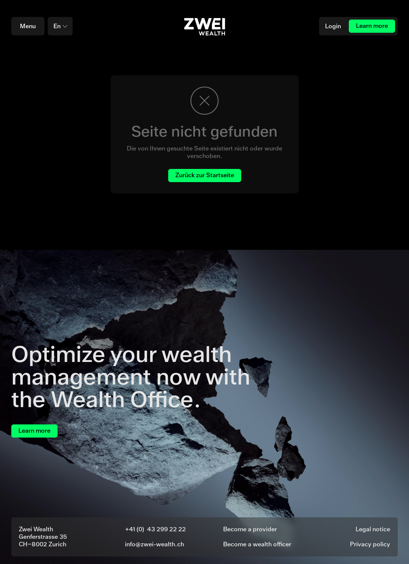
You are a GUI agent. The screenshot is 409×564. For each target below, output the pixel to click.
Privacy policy (370, 544)
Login (333, 26)
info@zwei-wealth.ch (154, 544)
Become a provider (250, 529)
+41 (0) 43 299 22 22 (155, 529)
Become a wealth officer (257, 544)
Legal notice (373, 529)
